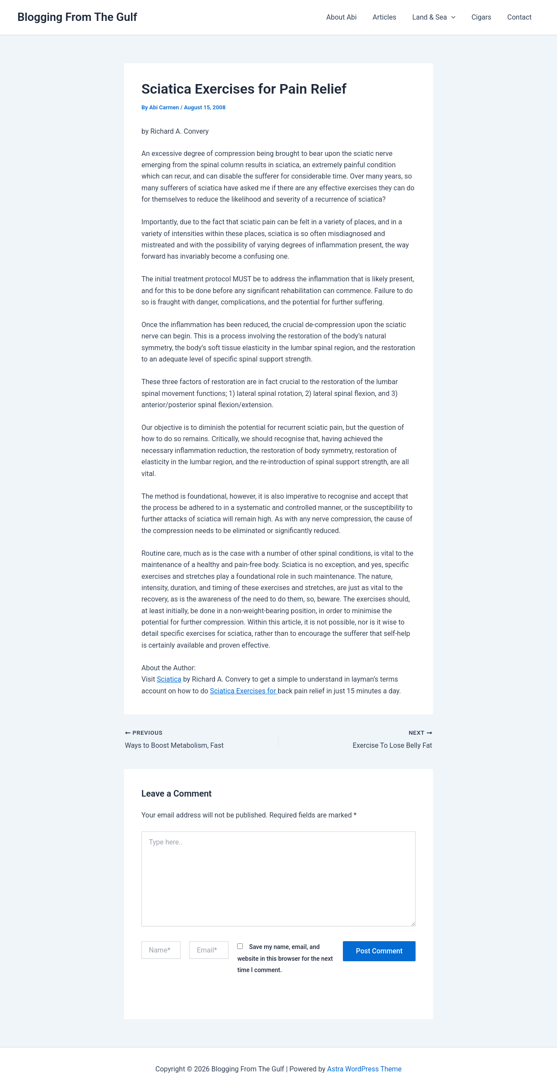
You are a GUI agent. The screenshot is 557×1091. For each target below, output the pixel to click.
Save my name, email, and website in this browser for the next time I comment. (285, 958)
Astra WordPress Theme (364, 1069)
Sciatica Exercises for (244, 691)
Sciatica (169, 679)
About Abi (351, 17)
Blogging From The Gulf (77, 17)
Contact (520, 17)
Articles (391, 17)
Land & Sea (438, 17)
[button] (456, 17)
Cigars (484, 17)
